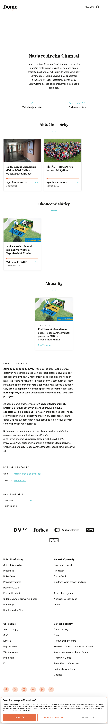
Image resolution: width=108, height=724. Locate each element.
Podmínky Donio (62, 657)
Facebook (18, 500)
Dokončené (9, 576)
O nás (6, 635)
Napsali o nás (10, 646)
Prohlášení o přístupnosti (67, 663)
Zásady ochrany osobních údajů (71, 652)
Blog (56, 635)
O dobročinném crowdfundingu (20, 599)
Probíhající (8, 570)
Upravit (88, 717)
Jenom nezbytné (54, 717)
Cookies (58, 674)
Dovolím (19, 717)
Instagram (18, 506)
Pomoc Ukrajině (11, 593)
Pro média (8, 657)
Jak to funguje (11, 629)
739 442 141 (20, 480)
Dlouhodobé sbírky (13, 610)
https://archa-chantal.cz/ (27, 473)
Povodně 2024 (11, 587)
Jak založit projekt (63, 565)
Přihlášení (89, 7)
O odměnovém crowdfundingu (70, 582)
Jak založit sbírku (12, 565)
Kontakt (7, 663)
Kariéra (7, 640)
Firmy (57, 604)
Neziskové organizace (65, 599)
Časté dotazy (61, 629)
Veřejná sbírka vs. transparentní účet (73, 646)
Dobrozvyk (8, 604)
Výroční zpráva (11, 652)
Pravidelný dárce (12, 582)
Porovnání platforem (65, 640)
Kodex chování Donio (65, 669)
